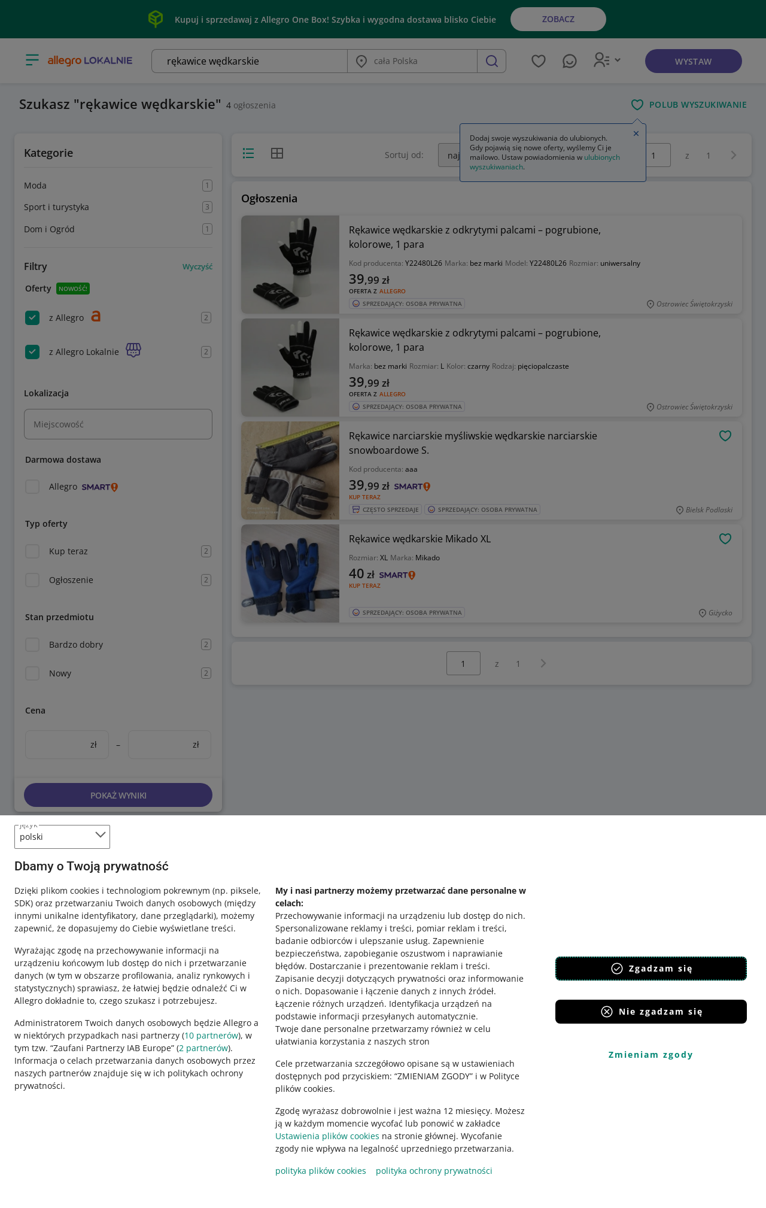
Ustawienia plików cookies (327, 1136)
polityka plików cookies (320, 1170)
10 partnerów (211, 1035)
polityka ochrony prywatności (434, 1170)
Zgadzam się (651, 968)
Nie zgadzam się (651, 1011)
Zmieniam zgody (651, 1054)
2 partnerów (203, 1048)
